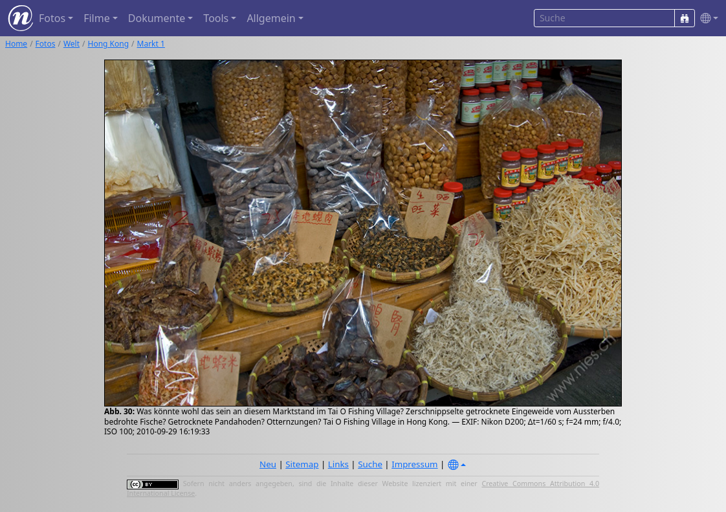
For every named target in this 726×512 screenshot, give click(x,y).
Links (338, 464)
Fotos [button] (52, 18)
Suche (370, 464)
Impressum (414, 464)
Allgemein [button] (271, 18)
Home (16, 43)
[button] (706, 18)
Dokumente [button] (156, 18)
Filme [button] (96, 18)
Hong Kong (108, 43)
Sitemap (301, 464)
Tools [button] (215, 18)
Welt (71, 43)
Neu (267, 464)
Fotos (46, 43)
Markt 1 (151, 43)
